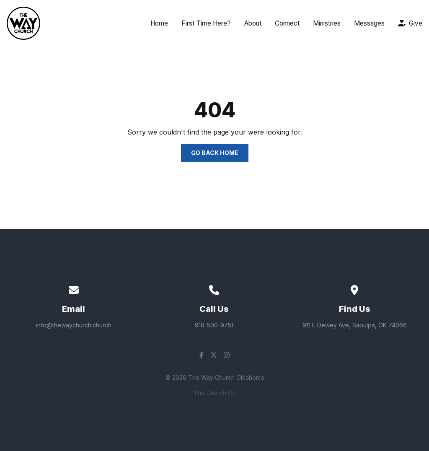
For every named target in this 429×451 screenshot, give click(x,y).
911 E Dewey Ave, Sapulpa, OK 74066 (354, 325)
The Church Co (215, 393)
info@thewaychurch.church (73, 325)
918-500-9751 (214, 325)
